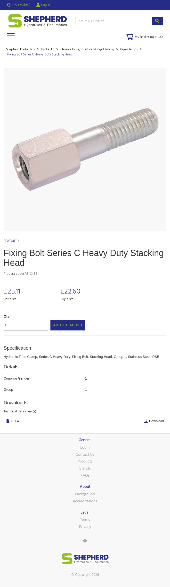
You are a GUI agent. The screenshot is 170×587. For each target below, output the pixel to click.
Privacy (85, 527)
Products (85, 461)
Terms (85, 520)
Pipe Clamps (129, 49)
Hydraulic (48, 49)
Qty (6, 316)
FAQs (85, 475)
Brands (85, 468)
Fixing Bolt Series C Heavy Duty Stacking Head (39, 54)
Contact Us (85, 454)
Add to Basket (68, 325)
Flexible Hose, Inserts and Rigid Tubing (87, 49)
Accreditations (85, 501)
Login (85, 447)
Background (85, 494)
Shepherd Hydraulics (21, 49)
